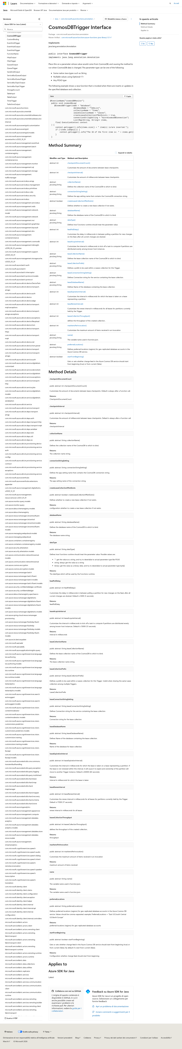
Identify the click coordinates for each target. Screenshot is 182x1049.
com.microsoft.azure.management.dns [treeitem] (20, 231)
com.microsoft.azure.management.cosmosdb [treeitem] (22, 241)
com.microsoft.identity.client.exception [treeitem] (20, 897)
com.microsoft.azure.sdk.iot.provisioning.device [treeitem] (23, 443)
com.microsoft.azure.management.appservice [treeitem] (22, 811)
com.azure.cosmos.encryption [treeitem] (16, 565)
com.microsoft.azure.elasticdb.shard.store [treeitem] (21, 803)
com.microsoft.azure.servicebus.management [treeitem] (22, 185)
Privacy (97, 1037)
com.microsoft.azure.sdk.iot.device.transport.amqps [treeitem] (22, 288)
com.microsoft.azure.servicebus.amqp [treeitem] (19, 181)
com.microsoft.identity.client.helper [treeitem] (18, 901)
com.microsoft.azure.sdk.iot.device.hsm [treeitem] (20, 325)
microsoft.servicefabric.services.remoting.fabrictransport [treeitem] (21, 1011)
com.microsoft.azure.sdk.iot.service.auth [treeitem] (20, 359)
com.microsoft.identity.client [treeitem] (16, 886)
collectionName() (74, 182)
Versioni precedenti (65, 1037)
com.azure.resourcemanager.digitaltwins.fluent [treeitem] (23, 601)
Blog (77, 1037)
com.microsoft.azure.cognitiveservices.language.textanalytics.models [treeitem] (23, 689)
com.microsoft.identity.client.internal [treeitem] (19, 904)
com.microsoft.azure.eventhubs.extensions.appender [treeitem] (21, 483)
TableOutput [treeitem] (12, 97)
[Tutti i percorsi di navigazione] (51, 19)
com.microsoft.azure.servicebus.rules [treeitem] (19, 192)
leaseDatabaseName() (75, 282)
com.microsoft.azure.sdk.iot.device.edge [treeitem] (20, 300)
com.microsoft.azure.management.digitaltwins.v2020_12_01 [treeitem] (23, 489)
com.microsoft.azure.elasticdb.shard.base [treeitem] (21, 779)
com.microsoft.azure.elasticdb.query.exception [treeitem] (23, 768)
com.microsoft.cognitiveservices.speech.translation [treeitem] (20, 881)
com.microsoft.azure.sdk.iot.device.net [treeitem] (19, 342)
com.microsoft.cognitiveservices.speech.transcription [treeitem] (20, 874)
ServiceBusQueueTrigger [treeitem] (16, 79)
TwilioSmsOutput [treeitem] (13, 104)
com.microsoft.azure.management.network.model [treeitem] (21, 211)
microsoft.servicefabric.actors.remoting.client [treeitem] (22, 929)
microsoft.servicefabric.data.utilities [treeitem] (18, 967)
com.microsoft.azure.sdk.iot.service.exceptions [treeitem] (22, 377)
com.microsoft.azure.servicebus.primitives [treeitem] (21, 188)
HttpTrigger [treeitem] (11, 61)
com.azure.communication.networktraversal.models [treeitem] (22, 556)
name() (70, 335)
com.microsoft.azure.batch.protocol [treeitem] (18, 279)
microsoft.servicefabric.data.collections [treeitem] (20, 964)
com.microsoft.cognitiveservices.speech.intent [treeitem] (22, 859)
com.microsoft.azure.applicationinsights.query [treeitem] (22, 650)
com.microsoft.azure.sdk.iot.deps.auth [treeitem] (19, 418)
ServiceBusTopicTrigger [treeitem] (16, 86)
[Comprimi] (39, 19)
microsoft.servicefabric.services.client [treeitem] (19, 978)
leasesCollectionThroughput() (78, 316)
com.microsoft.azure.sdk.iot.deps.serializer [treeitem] (21, 429)
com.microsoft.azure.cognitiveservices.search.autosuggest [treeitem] (22, 696)
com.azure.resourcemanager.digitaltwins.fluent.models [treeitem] (23, 606)
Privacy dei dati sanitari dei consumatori (119, 1037)
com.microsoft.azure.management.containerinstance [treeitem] (18, 236)
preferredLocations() (75, 344)
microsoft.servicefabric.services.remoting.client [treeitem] (23, 1006)
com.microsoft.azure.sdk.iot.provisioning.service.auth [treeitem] (23, 448)
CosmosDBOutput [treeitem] (14, 32)
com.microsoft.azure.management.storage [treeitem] (21, 171)
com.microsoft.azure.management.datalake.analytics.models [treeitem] (22, 826)
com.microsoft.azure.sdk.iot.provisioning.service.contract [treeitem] (23, 462)
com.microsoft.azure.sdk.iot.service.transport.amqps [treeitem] (22, 354)
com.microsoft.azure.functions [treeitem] (16, 108)
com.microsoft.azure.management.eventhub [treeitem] (22, 143)
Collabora (87, 1037)
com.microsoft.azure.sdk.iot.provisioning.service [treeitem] (23, 474)
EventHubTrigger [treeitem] (13, 50)
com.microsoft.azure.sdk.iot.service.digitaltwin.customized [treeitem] (23, 364)
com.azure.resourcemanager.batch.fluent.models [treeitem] (23, 583)
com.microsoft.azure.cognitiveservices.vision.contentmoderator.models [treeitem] (22, 716)
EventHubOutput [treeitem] (13, 46)
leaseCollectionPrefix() (75, 263)
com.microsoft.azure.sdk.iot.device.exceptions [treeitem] (22, 318)
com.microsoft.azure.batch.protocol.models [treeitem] (21, 276)
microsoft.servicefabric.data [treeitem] (15, 960)
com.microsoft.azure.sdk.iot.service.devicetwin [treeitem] (22, 370)
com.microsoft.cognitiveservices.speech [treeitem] (20, 848)
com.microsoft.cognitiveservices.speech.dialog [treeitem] (23, 855)
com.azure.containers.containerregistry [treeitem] (20, 540)
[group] (91, 119)
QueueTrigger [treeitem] (12, 68)
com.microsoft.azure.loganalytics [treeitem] (17, 807)
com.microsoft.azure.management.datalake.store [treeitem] (23, 831)
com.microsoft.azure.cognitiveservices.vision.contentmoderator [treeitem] (22, 709)
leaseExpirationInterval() (76, 291)
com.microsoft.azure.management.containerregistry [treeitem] (18, 152)
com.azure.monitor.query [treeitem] (14, 505)
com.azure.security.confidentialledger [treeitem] (19, 590)
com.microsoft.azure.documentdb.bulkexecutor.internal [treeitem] (23, 120)
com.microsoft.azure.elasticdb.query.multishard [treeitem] (23, 775)
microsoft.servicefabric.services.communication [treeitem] (23, 982)
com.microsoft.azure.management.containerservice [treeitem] (18, 158)
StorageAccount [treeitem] (13, 90)
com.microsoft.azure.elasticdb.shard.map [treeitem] (20, 782)
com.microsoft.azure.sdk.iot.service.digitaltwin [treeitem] (22, 373)
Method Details (147, 27)
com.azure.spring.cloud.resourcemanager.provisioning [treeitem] (21, 617)
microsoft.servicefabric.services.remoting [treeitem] (20, 999)
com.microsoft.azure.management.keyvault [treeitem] (21, 227)
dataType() (71, 220)
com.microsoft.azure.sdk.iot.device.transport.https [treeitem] (22, 330)
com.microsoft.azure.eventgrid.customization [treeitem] (22, 125)
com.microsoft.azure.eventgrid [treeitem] (16, 129)
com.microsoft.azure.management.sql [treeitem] (19, 167)
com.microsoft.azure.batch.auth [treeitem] (17, 265)
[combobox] (22, 24)
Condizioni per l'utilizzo (149, 1037)
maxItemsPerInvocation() (77, 325)
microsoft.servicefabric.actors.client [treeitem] (18, 925)
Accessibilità (165, 1037)
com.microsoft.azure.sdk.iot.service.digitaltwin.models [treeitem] (23, 392)
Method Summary (148, 23)
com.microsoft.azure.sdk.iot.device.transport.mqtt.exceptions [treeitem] (22, 306)
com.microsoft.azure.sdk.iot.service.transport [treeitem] (22, 408)
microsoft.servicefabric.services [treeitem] (17, 974)
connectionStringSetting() (77, 191)
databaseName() (73, 210)
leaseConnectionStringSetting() (79, 272)
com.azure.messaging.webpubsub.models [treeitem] (21, 533)
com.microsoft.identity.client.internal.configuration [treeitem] (19, 913)
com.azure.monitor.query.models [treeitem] (17, 501)
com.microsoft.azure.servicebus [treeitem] (17, 199)
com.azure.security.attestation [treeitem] (16, 548)
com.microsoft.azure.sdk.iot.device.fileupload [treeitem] (22, 321)
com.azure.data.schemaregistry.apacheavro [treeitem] (21, 594)
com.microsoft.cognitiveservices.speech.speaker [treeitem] (23, 869)
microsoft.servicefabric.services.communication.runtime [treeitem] (23, 994)
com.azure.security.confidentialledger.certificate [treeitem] (23, 587)
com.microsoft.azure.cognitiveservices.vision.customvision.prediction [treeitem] (22, 722)
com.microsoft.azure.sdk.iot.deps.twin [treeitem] (19, 432)
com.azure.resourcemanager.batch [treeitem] (18, 572)
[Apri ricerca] (170, 3)
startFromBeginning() (75, 356)
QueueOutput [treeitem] (12, 64)
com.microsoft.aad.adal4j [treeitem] (14, 646)
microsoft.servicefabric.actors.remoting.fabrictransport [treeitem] (20, 934)
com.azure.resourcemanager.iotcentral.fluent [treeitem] (22, 516)
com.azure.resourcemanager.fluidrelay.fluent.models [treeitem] (22, 634)
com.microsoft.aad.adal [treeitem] (14, 643)
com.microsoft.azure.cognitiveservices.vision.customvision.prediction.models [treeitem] (22, 729)
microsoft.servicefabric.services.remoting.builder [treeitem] (23, 1002)
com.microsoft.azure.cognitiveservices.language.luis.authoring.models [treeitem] (23, 662)
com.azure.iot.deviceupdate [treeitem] (15, 639)
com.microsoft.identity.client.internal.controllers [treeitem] (23, 918)
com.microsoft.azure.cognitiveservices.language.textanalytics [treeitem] (23, 682)
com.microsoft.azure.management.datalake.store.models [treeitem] (22, 836)
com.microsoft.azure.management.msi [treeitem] (19, 220)
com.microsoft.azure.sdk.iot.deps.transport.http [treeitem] (23, 422)
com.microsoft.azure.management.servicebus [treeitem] (22, 202)
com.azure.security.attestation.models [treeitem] (19, 551)
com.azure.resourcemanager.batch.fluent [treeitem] (21, 576)
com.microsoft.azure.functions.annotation (77, 19)
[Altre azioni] (131, 19)
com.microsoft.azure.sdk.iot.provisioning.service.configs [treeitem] (23, 455)
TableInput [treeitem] (11, 93)
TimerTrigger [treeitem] (12, 100)
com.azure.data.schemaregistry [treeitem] (17, 512)
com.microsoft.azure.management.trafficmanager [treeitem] (18, 176)
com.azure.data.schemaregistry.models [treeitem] (20, 508)
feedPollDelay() (73, 229)
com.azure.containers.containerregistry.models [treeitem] (23, 544)
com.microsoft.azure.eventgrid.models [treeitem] (19, 132)
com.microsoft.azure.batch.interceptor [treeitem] (20, 272)
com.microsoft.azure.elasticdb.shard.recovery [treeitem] (22, 796)
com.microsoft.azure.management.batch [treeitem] (20, 146)
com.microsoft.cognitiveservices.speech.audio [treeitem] (22, 852)
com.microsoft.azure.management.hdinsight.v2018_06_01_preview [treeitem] (22, 246)
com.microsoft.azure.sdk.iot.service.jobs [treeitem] (20, 387)
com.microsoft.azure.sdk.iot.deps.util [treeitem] (19, 436)
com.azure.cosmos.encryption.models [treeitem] (19, 569)
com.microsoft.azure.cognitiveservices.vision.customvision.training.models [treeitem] (22, 742)
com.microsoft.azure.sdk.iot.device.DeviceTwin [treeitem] (22, 283)
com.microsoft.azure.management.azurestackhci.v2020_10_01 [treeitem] (18, 138)
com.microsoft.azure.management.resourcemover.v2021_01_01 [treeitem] (18, 496)
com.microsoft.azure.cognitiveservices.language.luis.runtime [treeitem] (23, 669)
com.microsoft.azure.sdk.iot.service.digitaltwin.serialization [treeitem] (23, 399)
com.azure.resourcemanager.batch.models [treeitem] (21, 579)
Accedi (176, 3)
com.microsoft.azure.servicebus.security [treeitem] (20, 195)
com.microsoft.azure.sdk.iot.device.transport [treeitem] (22, 349)
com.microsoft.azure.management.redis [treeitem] (20, 206)
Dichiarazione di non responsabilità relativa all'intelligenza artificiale (28, 1037)
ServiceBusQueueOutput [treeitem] (16, 75)
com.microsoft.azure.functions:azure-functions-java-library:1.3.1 (85, 37)
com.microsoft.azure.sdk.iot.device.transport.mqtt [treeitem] (22, 337)
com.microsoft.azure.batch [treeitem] (15, 269)
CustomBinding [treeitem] (13, 39)
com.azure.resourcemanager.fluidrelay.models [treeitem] (22, 629)
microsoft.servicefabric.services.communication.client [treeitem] (23, 987)
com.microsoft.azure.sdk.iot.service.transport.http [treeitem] (22, 382)
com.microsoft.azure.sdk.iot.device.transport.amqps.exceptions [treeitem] (22, 312)
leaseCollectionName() (76, 254)
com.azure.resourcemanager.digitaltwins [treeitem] (20, 598)
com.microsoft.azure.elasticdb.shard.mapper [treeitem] (22, 792)
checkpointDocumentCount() (78, 163)
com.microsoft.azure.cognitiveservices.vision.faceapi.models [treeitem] (22, 756)
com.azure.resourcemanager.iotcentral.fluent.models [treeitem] (22, 528)
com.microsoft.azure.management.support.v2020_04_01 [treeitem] (21, 253)
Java (56, 19)
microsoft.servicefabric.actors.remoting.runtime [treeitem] (23, 953)
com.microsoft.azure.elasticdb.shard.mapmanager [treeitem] (19, 787)
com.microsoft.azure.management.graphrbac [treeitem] (22, 224)
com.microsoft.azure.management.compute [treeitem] (22, 814)
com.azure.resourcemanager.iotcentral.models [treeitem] (23, 523)
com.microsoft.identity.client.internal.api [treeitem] (20, 908)
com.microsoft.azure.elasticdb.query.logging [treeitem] (22, 771)
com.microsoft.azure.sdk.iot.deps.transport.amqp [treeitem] (21, 413)
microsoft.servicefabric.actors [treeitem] (16, 922)
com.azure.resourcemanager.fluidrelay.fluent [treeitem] (22, 622)
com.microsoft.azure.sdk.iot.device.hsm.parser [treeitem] (22, 345)
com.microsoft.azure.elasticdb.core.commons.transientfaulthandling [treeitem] (22, 763)
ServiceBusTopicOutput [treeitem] (16, 82)
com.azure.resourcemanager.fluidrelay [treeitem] (19, 625)
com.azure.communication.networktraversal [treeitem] (22, 561)
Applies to (145, 30)
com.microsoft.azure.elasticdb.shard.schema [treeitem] (22, 800)
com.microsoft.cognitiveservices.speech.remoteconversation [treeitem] (20, 864)
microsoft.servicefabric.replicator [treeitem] (17, 971)
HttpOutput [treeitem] (11, 57)
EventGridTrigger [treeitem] (13, 43)
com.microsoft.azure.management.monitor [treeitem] (21, 163)
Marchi (5, 1041)
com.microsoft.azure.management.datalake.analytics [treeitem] (22, 819)
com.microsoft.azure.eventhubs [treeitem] (17, 477)
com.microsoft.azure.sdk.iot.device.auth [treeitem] (20, 293)
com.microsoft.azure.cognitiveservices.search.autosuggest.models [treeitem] (22, 702)
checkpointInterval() (75, 172)
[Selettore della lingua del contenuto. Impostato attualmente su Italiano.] (8, 1032)
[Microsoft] (4, 3)
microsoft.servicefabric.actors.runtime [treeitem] (19, 956)
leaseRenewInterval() (75, 304)
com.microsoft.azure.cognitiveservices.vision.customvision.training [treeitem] (22, 736)
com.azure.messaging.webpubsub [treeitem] (18, 537)
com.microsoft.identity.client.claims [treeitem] (18, 890)
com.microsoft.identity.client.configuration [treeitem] (21, 894)
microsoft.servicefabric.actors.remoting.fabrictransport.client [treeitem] (20, 941)
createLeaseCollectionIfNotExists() (80, 201)
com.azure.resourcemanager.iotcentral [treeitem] (20, 519)
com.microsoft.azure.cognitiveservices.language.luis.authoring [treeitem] (23, 655)
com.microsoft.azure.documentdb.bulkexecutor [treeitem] (23, 115)
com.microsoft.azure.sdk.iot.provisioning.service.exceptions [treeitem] (23, 469)
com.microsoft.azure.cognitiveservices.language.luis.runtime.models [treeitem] (23, 675)
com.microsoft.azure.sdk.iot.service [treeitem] (18, 404)
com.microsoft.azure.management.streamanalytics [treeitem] (18, 843)
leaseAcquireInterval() (75, 241)
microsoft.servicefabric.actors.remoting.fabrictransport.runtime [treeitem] (20, 948)
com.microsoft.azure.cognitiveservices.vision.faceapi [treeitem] (22, 749)
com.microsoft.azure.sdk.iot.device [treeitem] (18, 297)
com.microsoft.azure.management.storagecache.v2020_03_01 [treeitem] (23, 260)
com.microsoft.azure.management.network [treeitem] (21, 216)
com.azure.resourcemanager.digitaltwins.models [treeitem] (23, 611)
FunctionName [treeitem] (12, 54)
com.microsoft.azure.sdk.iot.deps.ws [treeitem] (19, 440)
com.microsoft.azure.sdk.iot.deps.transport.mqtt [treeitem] (23, 425)
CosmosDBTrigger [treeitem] (14, 36)
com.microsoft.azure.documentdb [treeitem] (18, 111)
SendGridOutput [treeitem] (13, 72)
